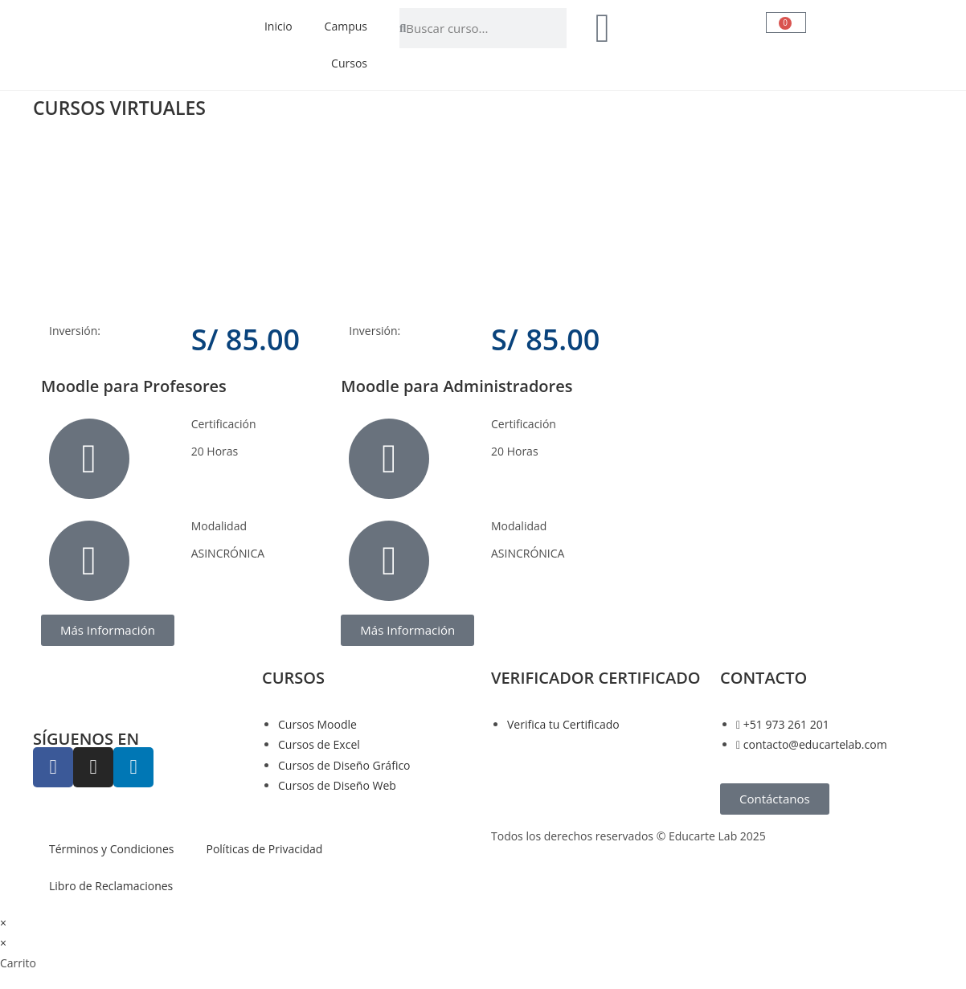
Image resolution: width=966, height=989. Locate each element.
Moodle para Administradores (456, 386)
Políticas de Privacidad (264, 848)
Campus (346, 26)
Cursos (349, 63)
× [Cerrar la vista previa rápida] (3, 922)
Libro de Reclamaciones (111, 885)
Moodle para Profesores (134, 386)
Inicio (278, 26)
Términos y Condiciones (111, 848)
